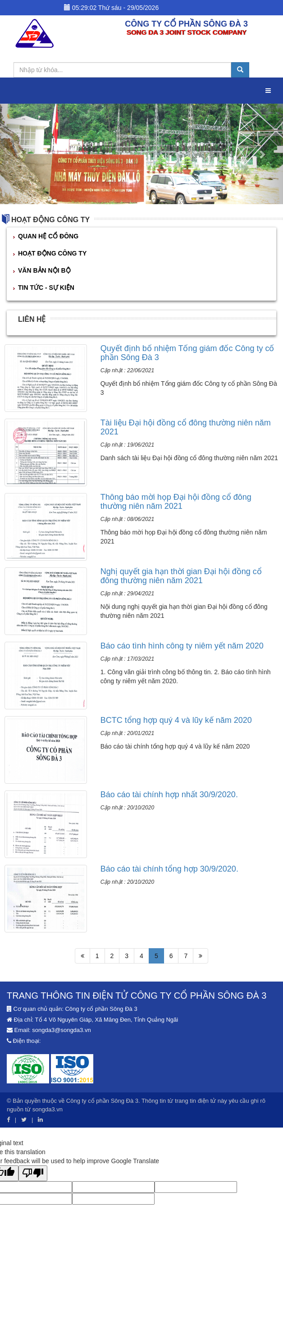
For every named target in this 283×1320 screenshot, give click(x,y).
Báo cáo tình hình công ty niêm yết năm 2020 (182, 645)
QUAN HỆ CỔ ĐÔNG (48, 236)
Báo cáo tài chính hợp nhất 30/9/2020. (169, 794)
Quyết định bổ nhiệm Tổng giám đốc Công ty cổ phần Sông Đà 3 (187, 353)
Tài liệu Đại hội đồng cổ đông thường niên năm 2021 (185, 427)
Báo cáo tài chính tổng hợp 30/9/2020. (169, 868)
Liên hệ (32, 319)
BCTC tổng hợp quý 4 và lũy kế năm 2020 (176, 720)
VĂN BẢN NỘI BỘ (44, 270)
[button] (21, 154)
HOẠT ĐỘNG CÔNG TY (50, 220)
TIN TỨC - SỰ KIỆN (46, 287)
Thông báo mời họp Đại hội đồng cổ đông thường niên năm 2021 (175, 502)
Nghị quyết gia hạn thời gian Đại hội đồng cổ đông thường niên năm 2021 (181, 576)
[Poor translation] (32, 1173)
